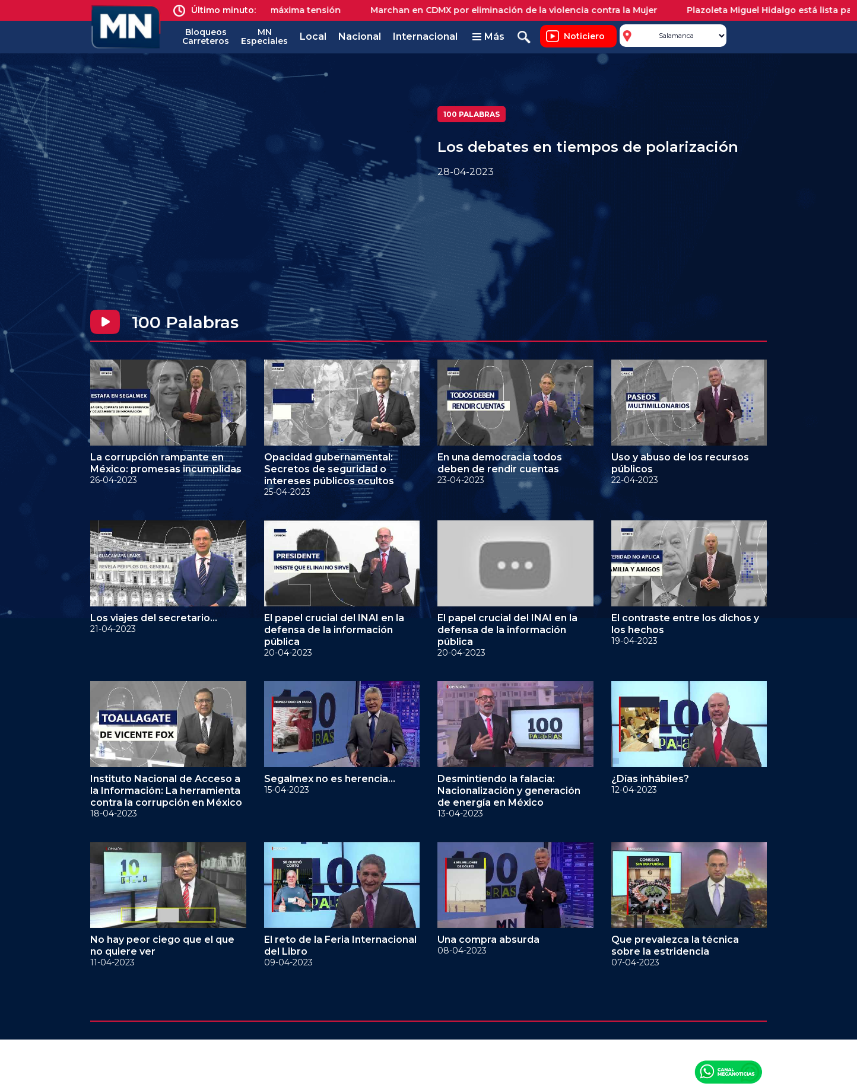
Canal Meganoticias (728, 1071)
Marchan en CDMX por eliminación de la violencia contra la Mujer (524, 10)
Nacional (359, 36)
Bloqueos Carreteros (205, 36)
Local (313, 36)
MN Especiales (264, 36)
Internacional (425, 36)
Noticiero (584, 36)
